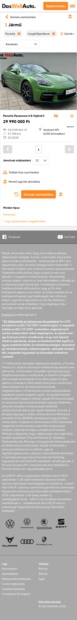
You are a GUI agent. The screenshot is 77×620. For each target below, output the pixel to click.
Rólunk (43, 568)
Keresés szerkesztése (38, 194)
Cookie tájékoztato (13, 584)
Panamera (9, 214)
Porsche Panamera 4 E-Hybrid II (23, 116)
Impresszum (9, 568)
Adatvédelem (10, 574)
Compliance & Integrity (16, 594)
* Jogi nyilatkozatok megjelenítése (24, 221)
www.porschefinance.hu (17, 449)
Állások (43, 574)
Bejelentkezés (56, 6)
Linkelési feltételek (13, 589)
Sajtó (42, 579)
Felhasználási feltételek (16, 579)
